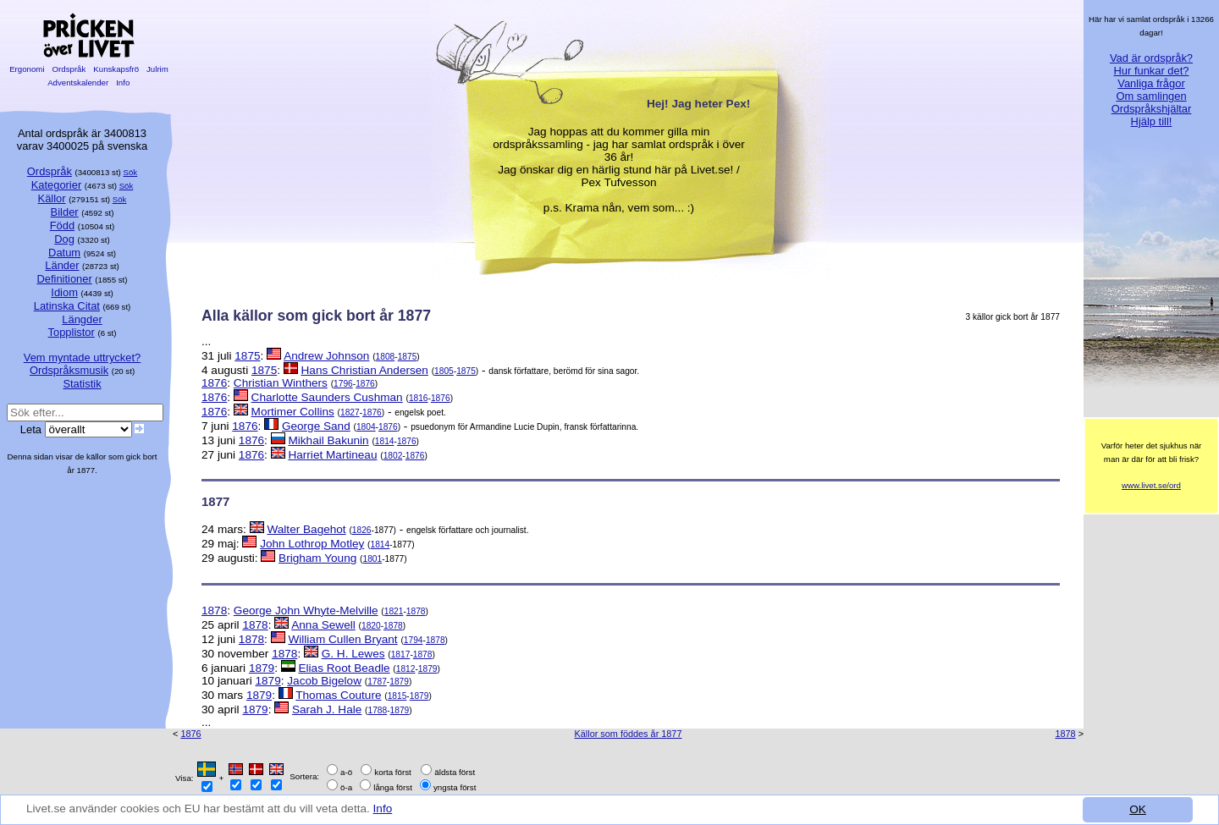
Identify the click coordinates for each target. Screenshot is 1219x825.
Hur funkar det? (1151, 70)
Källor (52, 198)
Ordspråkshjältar (1151, 108)
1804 (366, 427)
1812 (406, 669)
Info (383, 809)
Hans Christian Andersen (364, 370)
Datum (64, 252)
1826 (362, 530)
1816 (418, 398)
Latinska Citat (67, 306)
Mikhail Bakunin (328, 440)
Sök (131, 172)
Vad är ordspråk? (1151, 58)
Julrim (157, 69)
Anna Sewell (323, 625)
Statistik (82, 383)
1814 (384, 441)
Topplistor (71, 332)
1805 (444, 371)
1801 (372, 559)
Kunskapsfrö (116, 69)
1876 (214, 383)
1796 (343, 383)
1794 (413, 640)
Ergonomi (27, 69)
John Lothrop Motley (312, 543)
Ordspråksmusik (69, 370)
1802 (393, 455)
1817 (401, 654)
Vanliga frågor (1150, 83)
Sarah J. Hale (326, 709)
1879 (261, 668)
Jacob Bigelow (324, 680)
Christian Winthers (281, 383)
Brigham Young (317, 558)
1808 (385, 356)
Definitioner (63, 278)
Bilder (65, 212)
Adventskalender (78, 82)
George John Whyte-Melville (306, 610)
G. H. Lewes (353, 653)
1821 (394, 611)
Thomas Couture (338, 695)
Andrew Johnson (326, 355)
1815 (397, 696)
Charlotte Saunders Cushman (327, 397)
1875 (247, 355)
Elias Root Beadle (344, 668)
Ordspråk (69, 69)
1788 (378, 710)
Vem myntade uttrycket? (82, 357)
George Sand (316, 426)
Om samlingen (1151, 96)
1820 (371, 625)
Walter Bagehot (306, 529)
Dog (64, 239)
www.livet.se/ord (1151, 485)
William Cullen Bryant (342, 639)
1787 (377, 681)
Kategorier (56, 185)
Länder (62, 265)
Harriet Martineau (332, 454)
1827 (350, 412)
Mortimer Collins (292, 411)
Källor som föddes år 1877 (628, 734)
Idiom (64, 292)
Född (62, 225)
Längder (82, 319)
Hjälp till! (1151, 121)
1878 (214, 610)
